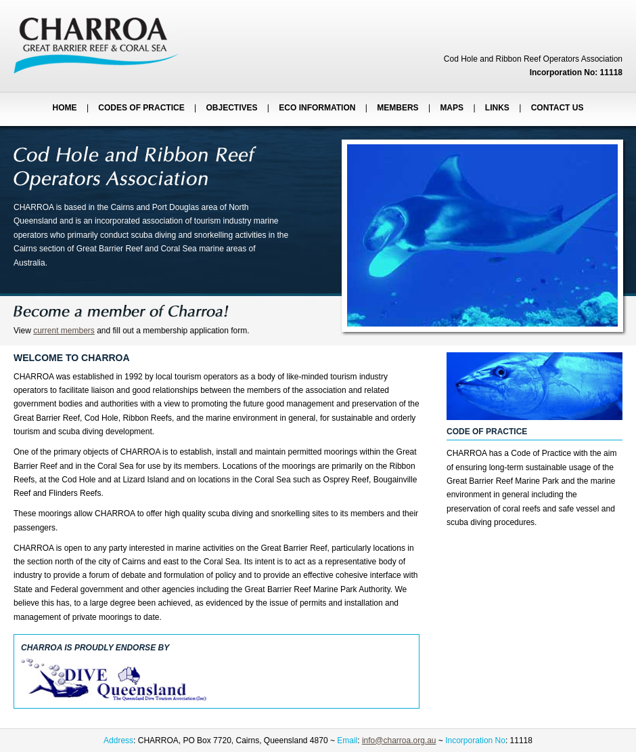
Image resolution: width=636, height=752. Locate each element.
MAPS (451, 107)
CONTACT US (557, 107)
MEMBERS (397, 107)
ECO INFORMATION (317, 107)
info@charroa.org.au (399, 740)
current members (64, 330)
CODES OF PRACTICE (141, 107)
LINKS (497, 107)
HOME (65, 107)
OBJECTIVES (232, 107)
